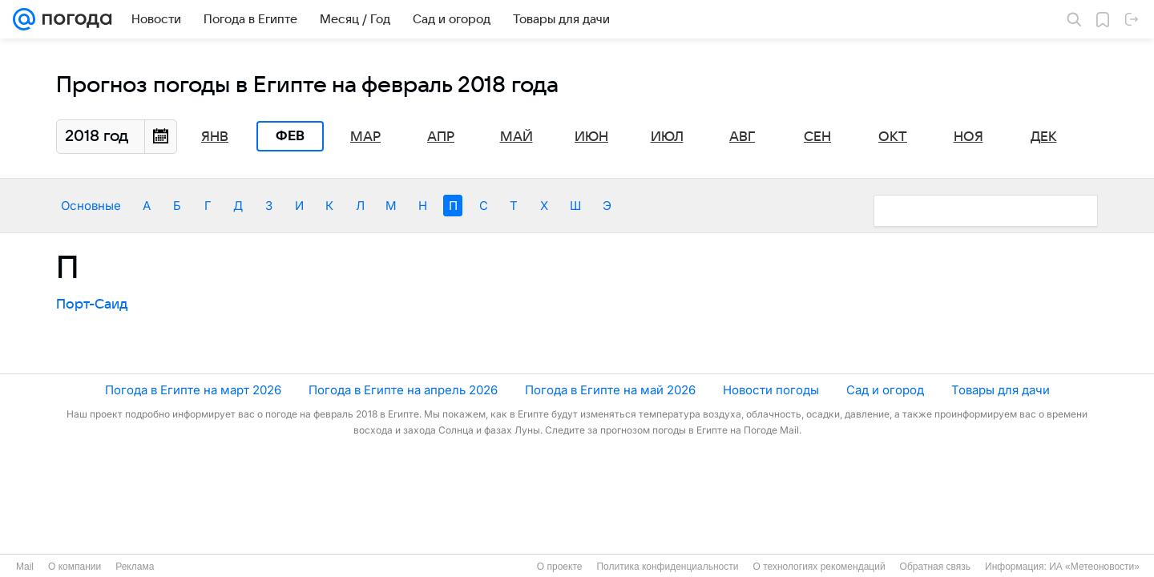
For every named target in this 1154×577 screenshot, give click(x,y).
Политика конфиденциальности (667, 566)
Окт (892, 137)
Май (516, 137)
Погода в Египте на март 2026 (193, 389)
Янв (214, 137)
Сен (817, 137)
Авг (742, 137)
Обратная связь (935, 566)
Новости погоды (771, 389)
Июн (591, 137)
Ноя (968, 137)
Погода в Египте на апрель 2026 (403, 389)
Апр (440, 137)
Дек (1044, 137)
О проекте (560, 566)
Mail (25, 566)
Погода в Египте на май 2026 (610, 389)
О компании (74, 566)
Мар (365, 137)
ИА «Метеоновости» (1094, 566)
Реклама (134, 566)
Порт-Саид (91, 304)
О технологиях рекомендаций (819, 566)
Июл (667, 137)
